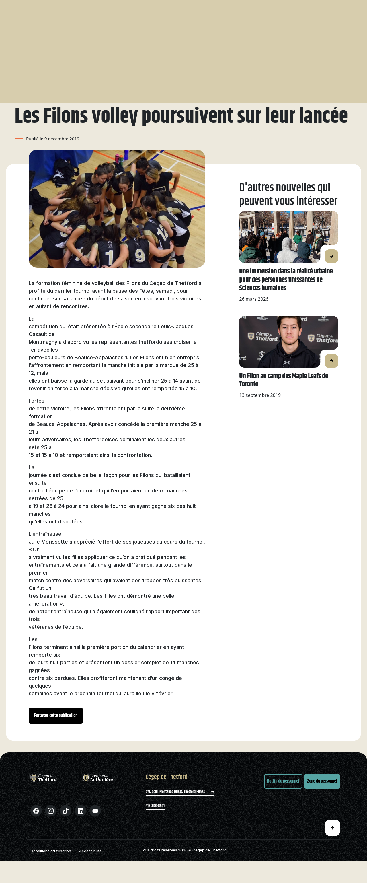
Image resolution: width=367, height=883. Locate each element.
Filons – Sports (194, 35)
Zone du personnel (322, 794)
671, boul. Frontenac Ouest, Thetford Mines (180, 805)
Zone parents (289, 8)
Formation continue (292, 35)
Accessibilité (90, 864)
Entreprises (341, 35)
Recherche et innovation (175, 8)
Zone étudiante (324, 9)
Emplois (209, 8)
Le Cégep (140, 8)
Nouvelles (35, 67)
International (243, 35)
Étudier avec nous (146, 35)
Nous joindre (261, 8)
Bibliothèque (232, 8)
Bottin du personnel (283, 794)
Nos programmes (97, 35)
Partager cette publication (55, 729)
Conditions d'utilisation (51, 864)
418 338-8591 (155, 819)
